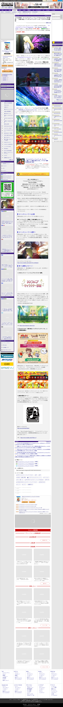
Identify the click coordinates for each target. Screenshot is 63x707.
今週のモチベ (6, 107)
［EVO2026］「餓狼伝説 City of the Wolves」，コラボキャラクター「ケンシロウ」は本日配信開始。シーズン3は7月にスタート (58, 80)
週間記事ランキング (6, 163)
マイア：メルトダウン (57, 128)
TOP (2, 10)
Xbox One (40, 27)
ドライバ (4, 170)
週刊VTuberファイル (7, 113)
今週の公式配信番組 (7, 111)
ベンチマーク (41, 692)
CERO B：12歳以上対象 (21, 477)
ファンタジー (46, 477)
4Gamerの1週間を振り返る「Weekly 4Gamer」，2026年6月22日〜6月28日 (22, 579)
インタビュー (5, 676)
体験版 (4, 675)
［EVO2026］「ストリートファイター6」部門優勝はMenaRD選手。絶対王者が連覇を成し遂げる (58, 86)
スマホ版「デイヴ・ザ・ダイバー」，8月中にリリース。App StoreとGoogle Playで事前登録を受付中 (58, 96)
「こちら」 (37, 700)
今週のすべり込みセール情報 (8, 122)
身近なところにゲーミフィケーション (8, 153)
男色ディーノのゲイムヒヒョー (8, 116)
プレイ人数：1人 (20, 479)
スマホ (24, 10)
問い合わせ (19, 0)
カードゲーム (53, 690)
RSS (1, 0)
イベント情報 (53, 687)
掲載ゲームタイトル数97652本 (7, 6)
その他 (52, 693)
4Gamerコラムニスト (7, 142)
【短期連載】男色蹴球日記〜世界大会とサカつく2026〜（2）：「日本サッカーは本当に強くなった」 (41, 562)
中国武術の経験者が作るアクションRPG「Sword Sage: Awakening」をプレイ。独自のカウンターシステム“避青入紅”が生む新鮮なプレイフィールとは (41, 603)
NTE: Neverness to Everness (58, 121)
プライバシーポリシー (6, 342)
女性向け (29, 10)
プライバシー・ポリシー (32, 704)
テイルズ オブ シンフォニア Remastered (26, 463)
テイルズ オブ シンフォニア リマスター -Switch (28, 504)
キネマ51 (5, 155)
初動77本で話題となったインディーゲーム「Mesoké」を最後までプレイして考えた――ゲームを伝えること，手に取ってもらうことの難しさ (7, 266)
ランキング (60, 0)
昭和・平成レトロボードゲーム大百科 (8, 140)
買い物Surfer (6, 148)
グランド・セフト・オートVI (58, 125)
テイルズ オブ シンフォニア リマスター (7, 51)
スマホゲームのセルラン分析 (8, 119)
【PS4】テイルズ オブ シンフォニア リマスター (31, 496)
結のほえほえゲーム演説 (8, 133)
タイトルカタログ (18, 679)
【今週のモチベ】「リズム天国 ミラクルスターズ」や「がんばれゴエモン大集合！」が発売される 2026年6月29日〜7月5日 (24, 562)
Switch (19, 10)
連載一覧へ (11, 159)
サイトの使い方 (13, 0)
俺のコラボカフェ (7, 137)
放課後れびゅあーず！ (7, 157)
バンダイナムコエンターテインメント (35, 477)
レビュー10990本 (4, 7)
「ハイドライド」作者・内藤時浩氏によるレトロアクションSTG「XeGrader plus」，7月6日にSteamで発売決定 (58, 75)
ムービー (4, 79)
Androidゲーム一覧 (30, 695)
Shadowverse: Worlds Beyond (58, 109)
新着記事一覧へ (44, 540)
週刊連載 (4, 677)
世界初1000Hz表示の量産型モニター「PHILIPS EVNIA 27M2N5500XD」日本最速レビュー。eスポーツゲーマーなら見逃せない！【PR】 (24, 621)
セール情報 (29, 690)
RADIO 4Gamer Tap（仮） (8, 126)
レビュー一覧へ (44, 625)
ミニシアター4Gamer (7, 146)
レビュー (4, 78)
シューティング (54, 691)
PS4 (36, 27)
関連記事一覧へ (48, 441)
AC (43, 10)
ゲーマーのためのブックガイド (8, 131)
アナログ (47, 10)
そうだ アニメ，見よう (8, 128)
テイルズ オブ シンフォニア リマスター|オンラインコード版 (30, 507)
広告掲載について (6, 347)
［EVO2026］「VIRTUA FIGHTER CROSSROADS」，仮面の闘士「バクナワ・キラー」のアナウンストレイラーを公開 (58, 59)
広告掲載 (38, 704)
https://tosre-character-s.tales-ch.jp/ (27, 325)
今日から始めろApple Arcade (8, 135)
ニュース (4, 77)
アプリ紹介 (29, 691)
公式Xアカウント (6, 0)
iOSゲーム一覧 (30, 693)
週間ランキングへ (59, 99)
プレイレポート (30, 673)
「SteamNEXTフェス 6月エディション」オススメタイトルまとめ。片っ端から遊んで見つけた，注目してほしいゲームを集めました (7, 236)
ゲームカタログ (54, 695)
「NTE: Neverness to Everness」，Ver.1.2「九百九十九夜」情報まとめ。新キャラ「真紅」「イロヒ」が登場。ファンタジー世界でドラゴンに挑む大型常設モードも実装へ (58, 70)
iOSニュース (29, 686)
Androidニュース (30, 687)
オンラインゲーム (6, 672)
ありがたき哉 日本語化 (8, 150)
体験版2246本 (10, 7)
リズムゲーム (53, 692)
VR (33, 10)
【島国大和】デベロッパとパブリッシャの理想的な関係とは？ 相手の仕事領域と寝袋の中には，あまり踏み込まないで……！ (7, 250)
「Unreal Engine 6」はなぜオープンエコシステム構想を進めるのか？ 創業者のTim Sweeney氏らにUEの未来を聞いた (7, 337)
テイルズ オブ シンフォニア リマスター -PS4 (27, 506)
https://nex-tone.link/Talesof (23, 428)
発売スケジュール (18, 677)
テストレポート (42, 687)
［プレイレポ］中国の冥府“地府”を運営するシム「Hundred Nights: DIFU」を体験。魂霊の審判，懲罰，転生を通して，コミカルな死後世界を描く (41, 621)
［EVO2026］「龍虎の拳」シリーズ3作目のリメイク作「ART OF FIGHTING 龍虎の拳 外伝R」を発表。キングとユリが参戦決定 (58, 49)
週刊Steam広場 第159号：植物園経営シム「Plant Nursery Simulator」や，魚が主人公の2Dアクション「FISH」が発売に (41, 579)
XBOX (10, 10)
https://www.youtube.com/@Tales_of (28, 437)
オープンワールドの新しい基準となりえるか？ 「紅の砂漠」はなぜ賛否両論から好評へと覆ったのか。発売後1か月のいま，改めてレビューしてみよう (7, 280)
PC (5, 10)
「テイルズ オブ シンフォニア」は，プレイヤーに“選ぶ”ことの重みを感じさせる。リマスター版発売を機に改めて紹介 (36, 161)
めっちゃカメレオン (57, 113)
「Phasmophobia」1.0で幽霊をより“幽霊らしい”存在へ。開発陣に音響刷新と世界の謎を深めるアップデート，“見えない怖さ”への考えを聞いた (41, 662)
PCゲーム (4, 174)
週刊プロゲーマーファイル (8, 109)
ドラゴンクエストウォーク (58, 136)
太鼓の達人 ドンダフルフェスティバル (28, 109)
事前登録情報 (29, 688)
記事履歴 (54, 0)
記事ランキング (6, 680)
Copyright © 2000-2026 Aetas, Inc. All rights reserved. (31, 705)
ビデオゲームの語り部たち (8, 144)
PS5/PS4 (14, 10)
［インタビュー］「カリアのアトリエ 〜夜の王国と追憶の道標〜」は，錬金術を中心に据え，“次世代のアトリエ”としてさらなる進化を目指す (7, 309)
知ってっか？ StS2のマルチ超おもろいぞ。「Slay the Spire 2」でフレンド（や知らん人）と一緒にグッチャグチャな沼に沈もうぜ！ (7, 294)
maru (31, 484)
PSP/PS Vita (52, 671)
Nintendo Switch (5, 179)
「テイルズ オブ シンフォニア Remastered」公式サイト (34, 174)
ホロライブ (56, 139)
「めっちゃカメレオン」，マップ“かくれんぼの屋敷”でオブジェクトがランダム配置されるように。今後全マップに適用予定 (58, 91)
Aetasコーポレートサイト (7, 349)
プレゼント (5, 165)
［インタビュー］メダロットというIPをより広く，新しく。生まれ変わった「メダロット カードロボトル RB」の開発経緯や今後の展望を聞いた (7, 323)
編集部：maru (48, 22)
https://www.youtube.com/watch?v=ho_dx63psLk (27, 262)
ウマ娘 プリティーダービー (57, 117)
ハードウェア (38, 10)
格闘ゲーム (53, 688)
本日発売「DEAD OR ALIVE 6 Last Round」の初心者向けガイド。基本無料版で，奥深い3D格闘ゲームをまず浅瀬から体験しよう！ (7, 222)
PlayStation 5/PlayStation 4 (7, 177)
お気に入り (50, 0)
